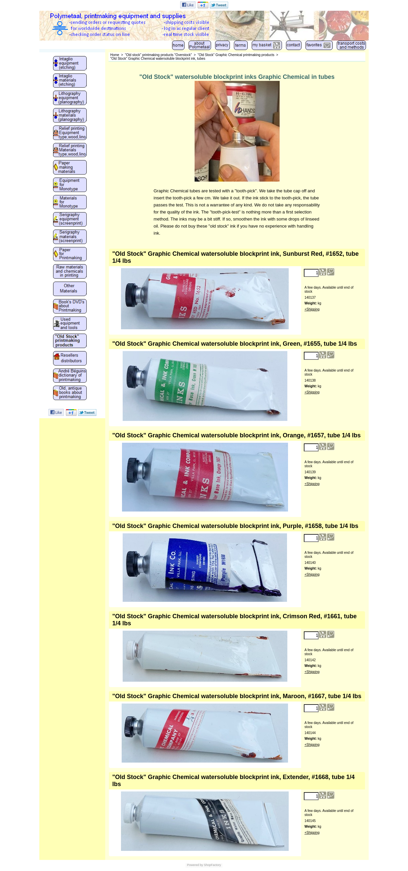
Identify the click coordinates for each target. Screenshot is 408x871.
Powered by (195, 865)
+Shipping (312, 309)
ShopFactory (212, 865)
